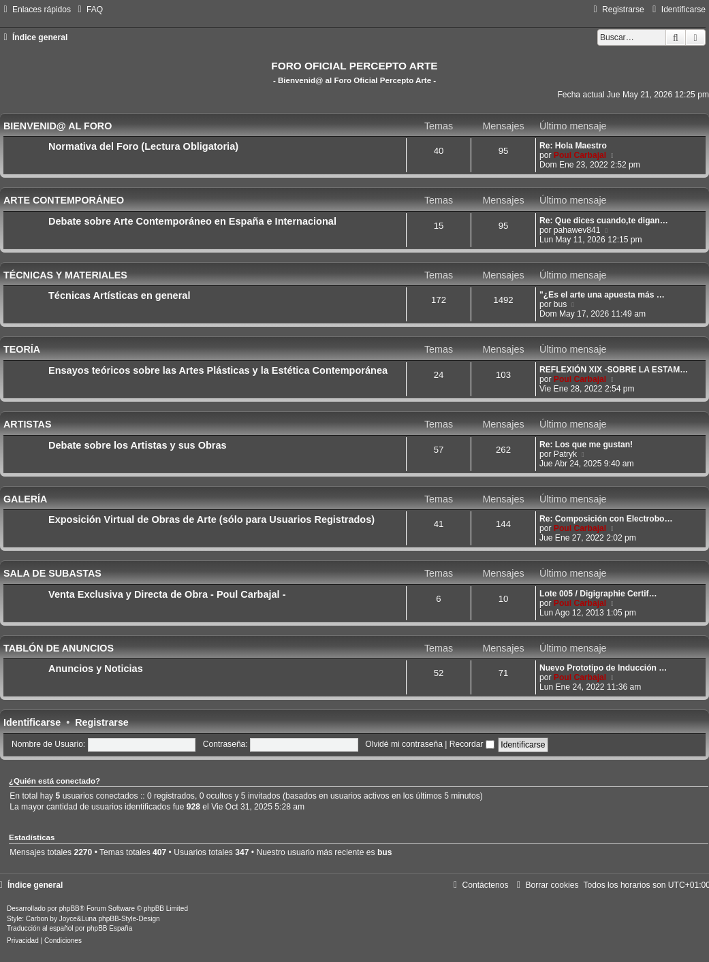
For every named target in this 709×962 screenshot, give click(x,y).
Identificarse (32, 722)
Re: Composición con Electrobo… (606, 519)
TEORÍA (21, 349)
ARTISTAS (27, 424)
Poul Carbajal (580, 155)
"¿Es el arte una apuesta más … (602, 295)
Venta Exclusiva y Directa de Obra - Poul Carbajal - (167, 594)
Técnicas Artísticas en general (119, 295)
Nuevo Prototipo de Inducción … (603, 668)
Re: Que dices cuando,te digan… (603, 220)
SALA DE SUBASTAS (52, 573)
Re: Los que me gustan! (586, 444)
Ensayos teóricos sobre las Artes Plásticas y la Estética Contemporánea (218, 370)
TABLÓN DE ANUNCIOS (58, 648)
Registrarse (102, 722)
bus (560, 304)
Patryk (565, 454)
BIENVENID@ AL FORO (57, 126)
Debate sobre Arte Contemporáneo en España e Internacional (192, 221)
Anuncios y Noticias (95, 668)
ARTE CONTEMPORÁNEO (63, 200)
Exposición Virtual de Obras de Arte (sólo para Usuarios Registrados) (211, 519)
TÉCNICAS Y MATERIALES (65, 275)
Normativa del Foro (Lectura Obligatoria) (143, 146)
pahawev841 (577, 230)
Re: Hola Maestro (573, 145)
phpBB (69, 908)
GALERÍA (25, 499)
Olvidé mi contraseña (404, 744)
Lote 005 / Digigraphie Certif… (598, 593)
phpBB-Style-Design (129, 919)
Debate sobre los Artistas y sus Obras (137, 445)
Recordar (472, 744)
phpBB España (109, 928)
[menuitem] (88, 9)
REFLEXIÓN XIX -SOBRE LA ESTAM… (613, 369)
